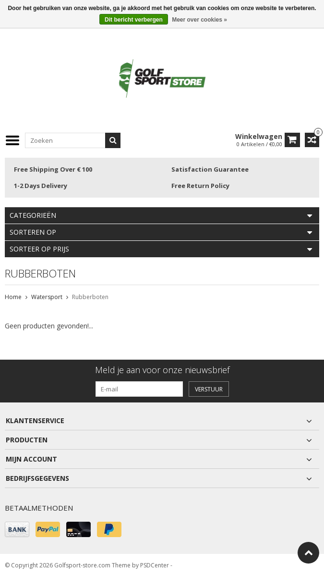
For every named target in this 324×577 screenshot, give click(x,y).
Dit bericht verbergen (134, 19)
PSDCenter (154, 565)
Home (13, 297)
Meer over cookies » (199, 19)
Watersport (46, 297)
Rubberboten (90, 297)
